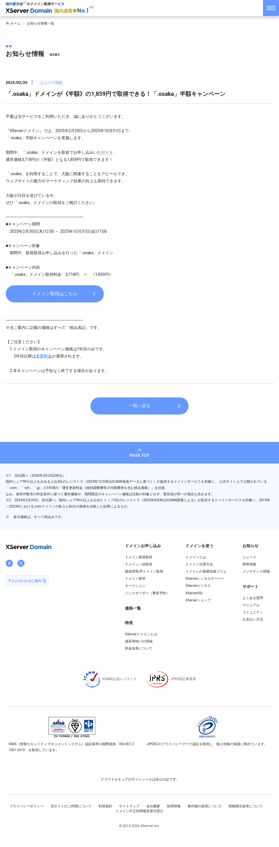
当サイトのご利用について (71, 806)
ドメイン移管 (135, 579)
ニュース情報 (51, 82)
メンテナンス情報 (256, 571)
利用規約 (105, 806)
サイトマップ (129, 806)
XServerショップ (198, 600)
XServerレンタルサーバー (205, 579)
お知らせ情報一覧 (40, 23)
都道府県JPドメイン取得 (144, 571)
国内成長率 (71, 11)
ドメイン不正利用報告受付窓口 (139, 811)
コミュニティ (252, 612)
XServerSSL (194, 593)
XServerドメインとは (141, 634)
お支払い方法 (252, 619)
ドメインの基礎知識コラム (206, 571)
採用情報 (174, 806)
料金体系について (138, 648)
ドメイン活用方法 (199, 564)
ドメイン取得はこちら (55, 293)
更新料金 (44, 356)
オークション (135, 586)
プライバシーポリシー (26, 806)
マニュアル (251, 605)
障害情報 (249, 564)
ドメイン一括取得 (138, 564)
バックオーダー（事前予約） (147, 593)
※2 (91, 7)
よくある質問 (252, 598)
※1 (25, 2)
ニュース (249, 557)
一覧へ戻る (139, 405)
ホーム (13, 23)
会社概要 (153, 806)
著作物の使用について (204, 806)
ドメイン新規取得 (138, 557)
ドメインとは (195, 557)
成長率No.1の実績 (139, 641)
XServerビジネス (198, 586)
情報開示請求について (246, 806)
